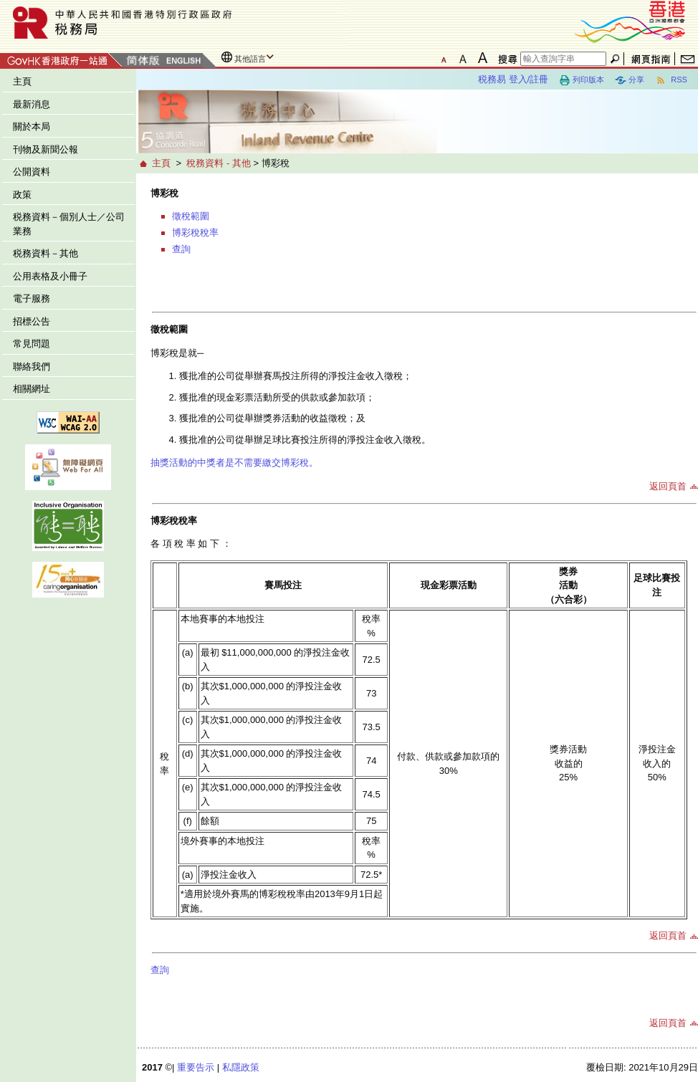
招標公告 (31, 321)
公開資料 (31, 171)
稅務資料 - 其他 (218, 163)
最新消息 (31, 104)
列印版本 (581, 80)
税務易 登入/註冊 (513, 79)
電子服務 (31, 298)
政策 (22, 194)
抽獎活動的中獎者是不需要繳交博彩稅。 (234, 462)
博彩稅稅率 (195, 232)
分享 (629, 80)
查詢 (181, 249)
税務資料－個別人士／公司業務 (69, 223)
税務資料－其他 (45, 253)
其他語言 (250, 58)
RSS (671, 80)
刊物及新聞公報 (45, 149)
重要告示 (195, 1067)
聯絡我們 (31, 366)
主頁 (22, 81)
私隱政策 (240, 1067)
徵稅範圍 (190, 216)
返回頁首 (668, 486)
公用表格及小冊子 (50, 276)
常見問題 (31, 343)
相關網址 (31, 388)
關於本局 (31, 126)
